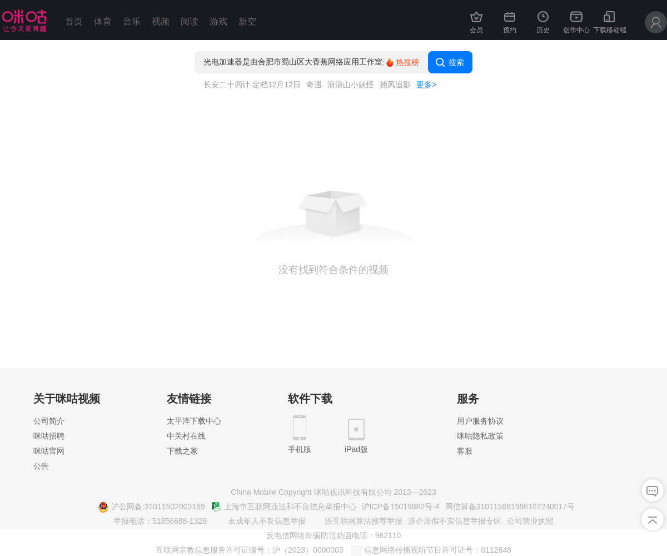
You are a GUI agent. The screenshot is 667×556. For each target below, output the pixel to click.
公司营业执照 (530, 521)
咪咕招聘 (48, 435)
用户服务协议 (480, 420)
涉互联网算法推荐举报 (356, 521)
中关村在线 (186, 435)
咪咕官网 (48, 450)
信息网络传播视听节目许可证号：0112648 (431, 550)
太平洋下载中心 (194, 420)
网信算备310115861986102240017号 (510, 506)
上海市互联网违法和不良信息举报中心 (283, 507)
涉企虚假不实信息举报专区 (454, 521)
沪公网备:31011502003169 (151, 507)
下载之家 (182, 450)
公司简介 (48, 420)
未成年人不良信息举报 (260, 521)
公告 (41, 465)
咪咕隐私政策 (480, 435)
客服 (464, 450)
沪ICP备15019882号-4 (401, 506)
